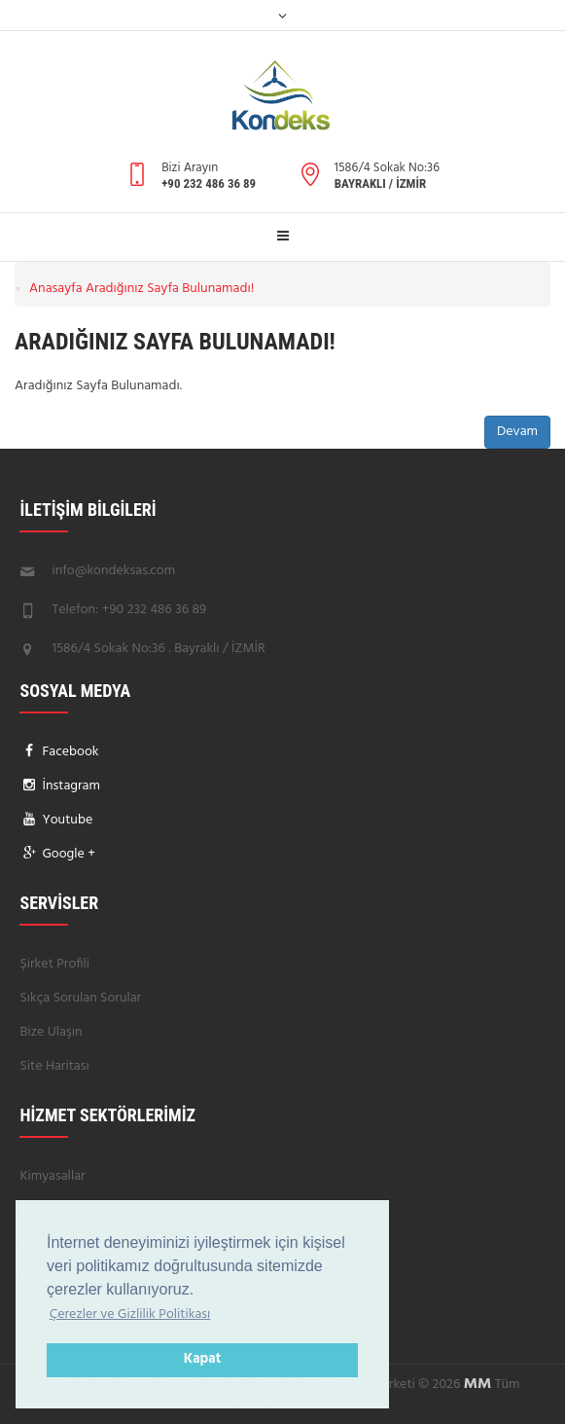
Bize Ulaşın (50, 1032)
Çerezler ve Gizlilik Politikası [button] (130, 1314)
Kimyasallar (52, 1176)
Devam (517, 431)
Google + (67, 854)
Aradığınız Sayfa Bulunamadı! (170, 288)
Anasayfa (56, 288)
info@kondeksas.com (113, 571)
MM (478, 1384)
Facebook (69, 752)
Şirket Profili (54, 964)
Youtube (65, 820)
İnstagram (69, 786)
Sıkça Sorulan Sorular (80, 998)
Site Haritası (53, 1066)
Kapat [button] (203, 1359)
